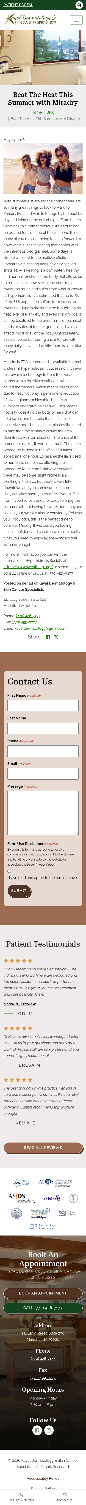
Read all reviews (43, 1148)
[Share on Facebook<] (48, 637)
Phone (20, 741)
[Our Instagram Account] (49, 1430)
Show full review (20, 1004)
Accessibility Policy (43, 1478)
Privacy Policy (45, 864)
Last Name (16, 718)
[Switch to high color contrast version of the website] (79, 5)
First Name (24, 695)
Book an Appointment (43, 1293)
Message (22, 786)
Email (19, 764)
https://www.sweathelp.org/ (28, 567)
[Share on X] (56, 637)
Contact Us (64, 1497)
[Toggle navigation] (76, 20)
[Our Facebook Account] (37, 1430)
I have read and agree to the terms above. (42, 878)
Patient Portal (18, 5)
